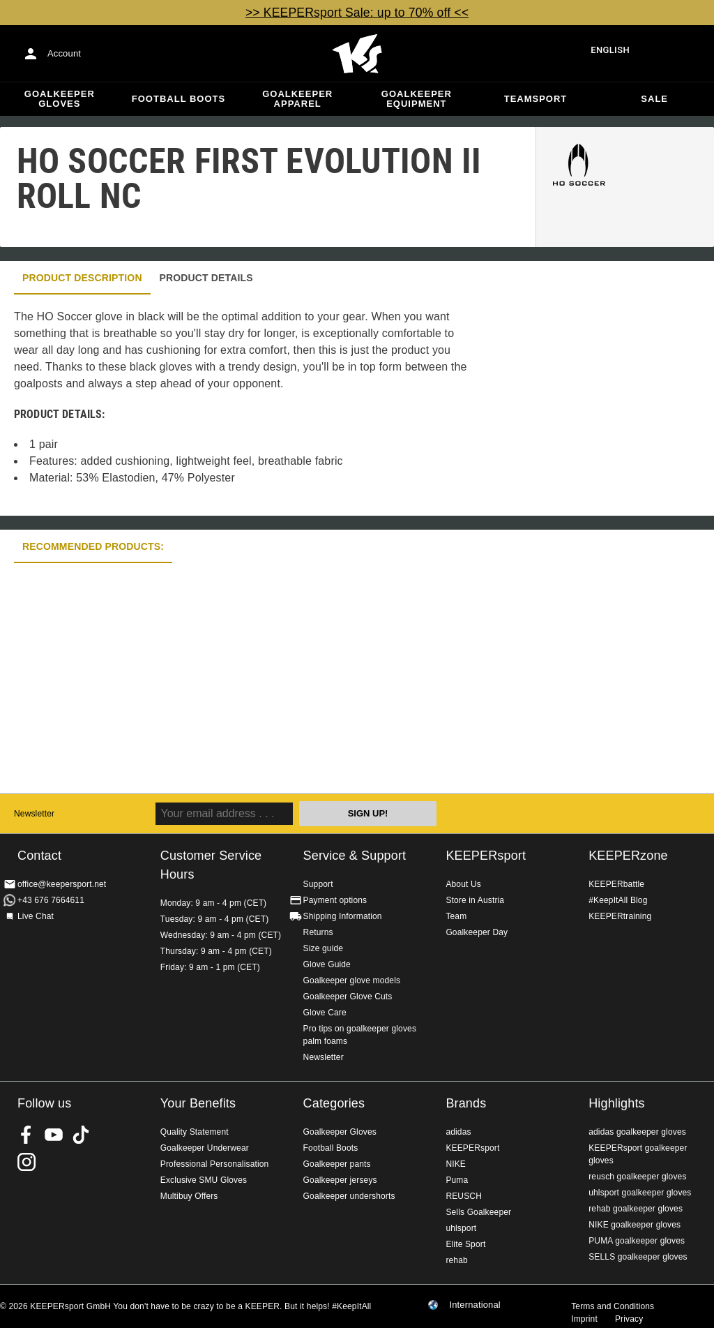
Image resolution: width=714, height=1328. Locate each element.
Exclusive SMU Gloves (203, 1180)
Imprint (584, 1319)
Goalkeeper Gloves (59, 99)
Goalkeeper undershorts (349, 1196)
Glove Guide (327, 964)
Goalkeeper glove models (352, 980)
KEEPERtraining (619, 916)
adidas (458, 1132)
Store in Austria (475, 900)
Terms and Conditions (612, 1306)
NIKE (456, 1164)
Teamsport (536, 99)
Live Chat (35, 916)
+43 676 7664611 (50, 900)
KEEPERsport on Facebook (26, 1135)
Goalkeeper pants (337, 1164)
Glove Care (325, 1012)
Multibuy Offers (189, 1196)
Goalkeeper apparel (297, 99)
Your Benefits (198, 1103)
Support (318, 884)
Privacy (629, 1319)
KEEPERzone (628, 856)
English (610, 50)
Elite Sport (465, 1244)
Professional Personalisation (214, 1164)
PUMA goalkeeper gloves (636, 1241)
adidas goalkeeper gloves (637, 1132)
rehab (456, 1260)
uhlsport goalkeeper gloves (639, 1193)
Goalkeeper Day (477, 932)
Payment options (335, 900)
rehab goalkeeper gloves (635, 1209)
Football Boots (178, 99)
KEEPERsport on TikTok (81, 1135)
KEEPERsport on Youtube (54, 1135)
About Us (463, 884)
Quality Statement (194, 1132)
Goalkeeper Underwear (204, 1148)
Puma (457, 1180)
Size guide (323, 948)
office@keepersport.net (61, 884)
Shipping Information (342, 916)
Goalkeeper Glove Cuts (348, 996)
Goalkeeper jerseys (340, 1180)
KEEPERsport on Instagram (26, 1162)
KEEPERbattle (616, 884)
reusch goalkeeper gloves (637, 1176)
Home (357, 53)
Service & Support (355, 856)
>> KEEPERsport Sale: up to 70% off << (357, 13)
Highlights (616, 1103)
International (475, 1305)
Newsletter (34, 814)
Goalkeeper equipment (416, 99)
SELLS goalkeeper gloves (638, 1257)
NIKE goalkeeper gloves (634, 1225)
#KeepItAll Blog (617, 900)
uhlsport (461, 1228)
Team (456, 916)
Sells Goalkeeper (478, 1212)
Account (64, 53)
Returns (318, 932)
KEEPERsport (486, 856)
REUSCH (464, 1196)
